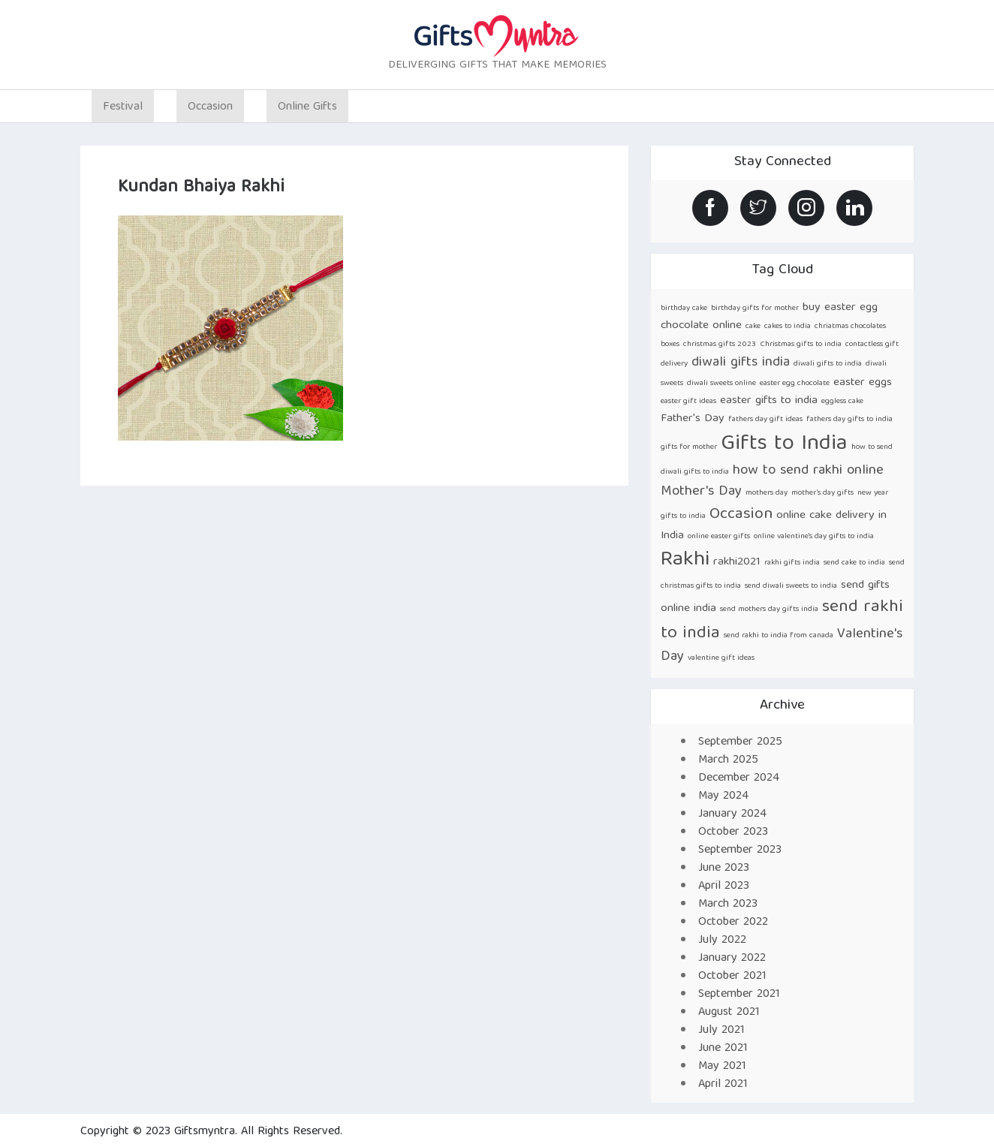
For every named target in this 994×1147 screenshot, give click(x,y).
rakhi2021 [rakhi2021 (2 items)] (737, 562)
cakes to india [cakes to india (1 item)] (787, 326)
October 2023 (733, 832)
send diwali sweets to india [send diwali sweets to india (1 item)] (791, 586)
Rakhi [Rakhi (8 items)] (685, 560)
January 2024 (732, 814)
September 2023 (740, 850)
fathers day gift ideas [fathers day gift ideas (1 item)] (765, 419)
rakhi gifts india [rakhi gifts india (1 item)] (792, 563)
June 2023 (723, 868)
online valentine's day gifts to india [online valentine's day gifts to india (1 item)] (814, 536)
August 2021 (729, 1012)
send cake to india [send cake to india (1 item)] (854, 563)
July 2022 (722, 940)
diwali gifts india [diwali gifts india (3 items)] (740, 363)
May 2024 (723, 796)
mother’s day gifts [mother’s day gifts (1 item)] (822, 493)
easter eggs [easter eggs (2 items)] (862, 382)
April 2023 (723, 886)
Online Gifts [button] (307, 107)
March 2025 (728, 760)
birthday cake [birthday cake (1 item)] (684, 308)
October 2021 (732, 976)
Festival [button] (123, 107)
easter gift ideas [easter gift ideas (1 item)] (688, 401)
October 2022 (733, 922)
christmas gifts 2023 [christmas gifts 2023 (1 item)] (719, 344)
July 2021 (721, 1030)
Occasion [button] (210, 107)
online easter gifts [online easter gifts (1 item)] (719, 536)
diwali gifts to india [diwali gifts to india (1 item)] (828, 364)
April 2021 (723, 1084)
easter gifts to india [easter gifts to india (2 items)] (769, 400)
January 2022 (732, 958)
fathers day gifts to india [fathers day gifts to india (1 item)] (849, 419)
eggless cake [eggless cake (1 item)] (842, 401)
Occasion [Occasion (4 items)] (741, 514)
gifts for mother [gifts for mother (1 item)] (689, 447)
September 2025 (740, 742)
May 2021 (722, 1066)
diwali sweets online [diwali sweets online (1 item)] (721, 383)
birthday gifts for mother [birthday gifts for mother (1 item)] (755, 308)
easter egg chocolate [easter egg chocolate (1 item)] (795, 383)
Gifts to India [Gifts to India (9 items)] (784, 444)
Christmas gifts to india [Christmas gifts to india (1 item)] (801, 344)
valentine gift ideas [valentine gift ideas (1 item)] (721, 658)
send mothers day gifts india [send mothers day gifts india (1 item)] (769, 609)
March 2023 (728, 904)
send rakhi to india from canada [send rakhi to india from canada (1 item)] (778, 636)
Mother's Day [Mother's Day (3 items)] (701, 492)
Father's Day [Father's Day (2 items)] (692, 418)
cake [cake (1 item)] (753, 326)
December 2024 (738, 778)
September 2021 (739, 994)
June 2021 (723, 1048)
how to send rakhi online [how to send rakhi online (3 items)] (808, 471)
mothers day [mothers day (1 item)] (767, 493)
